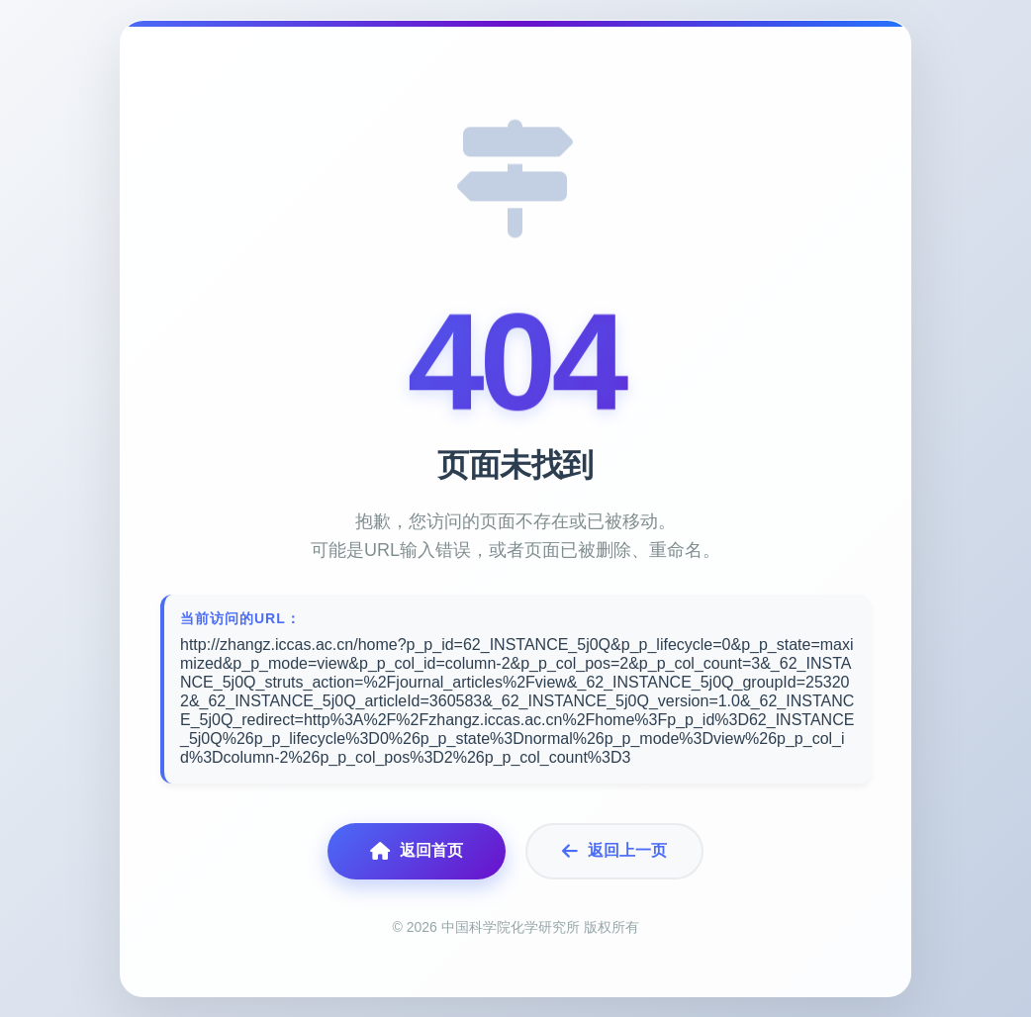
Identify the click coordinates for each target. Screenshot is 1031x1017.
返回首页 (416, 851)
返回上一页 (614, 851)
